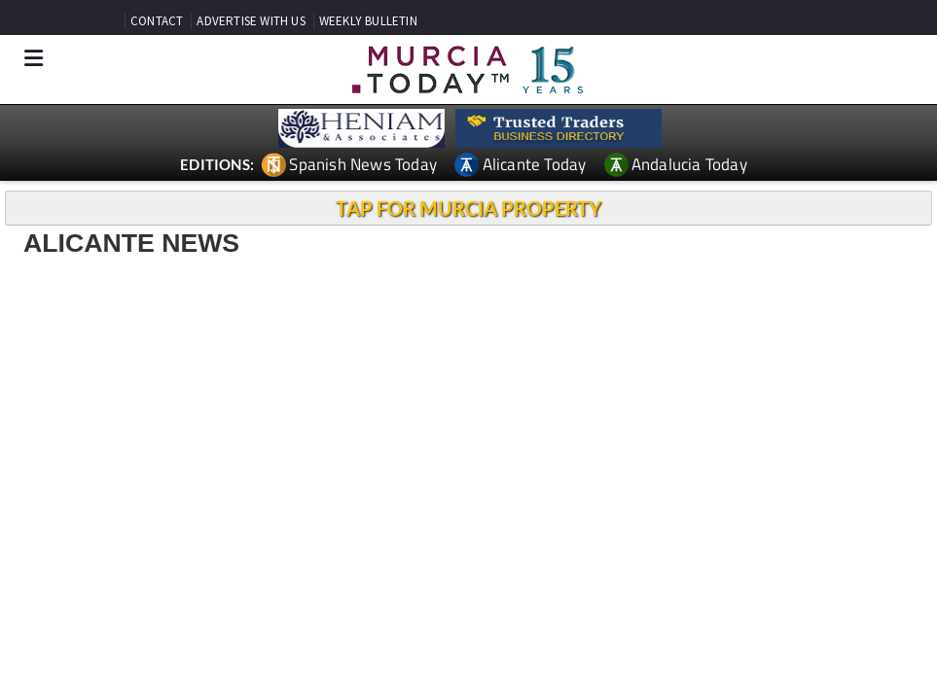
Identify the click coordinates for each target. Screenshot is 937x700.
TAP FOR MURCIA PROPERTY (468, 208)
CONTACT (156, 21)
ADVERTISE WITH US (251, 21)
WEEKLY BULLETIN (368, 21)
